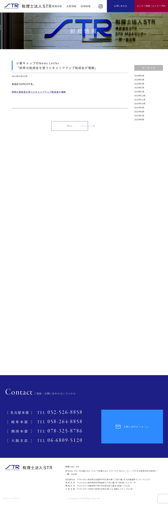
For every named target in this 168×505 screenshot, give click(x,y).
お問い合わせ (120, 6)
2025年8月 (139, 111)
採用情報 (86, 6)
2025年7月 (139, 115)
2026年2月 (139, 87)
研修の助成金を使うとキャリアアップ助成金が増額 (39, 91)
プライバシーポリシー (12, 498)
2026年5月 (139, 75)
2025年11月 (140, 99)
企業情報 (71, 6)
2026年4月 (139, 79)
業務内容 (57, 6)
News (69, 126)
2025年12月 (140, 95)
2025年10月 (140, 103)
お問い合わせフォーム (132, 427)
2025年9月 (139, 107)
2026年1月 (139, 91)
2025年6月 (139, 119)
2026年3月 (139, 83)
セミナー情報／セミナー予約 (151, 6)
